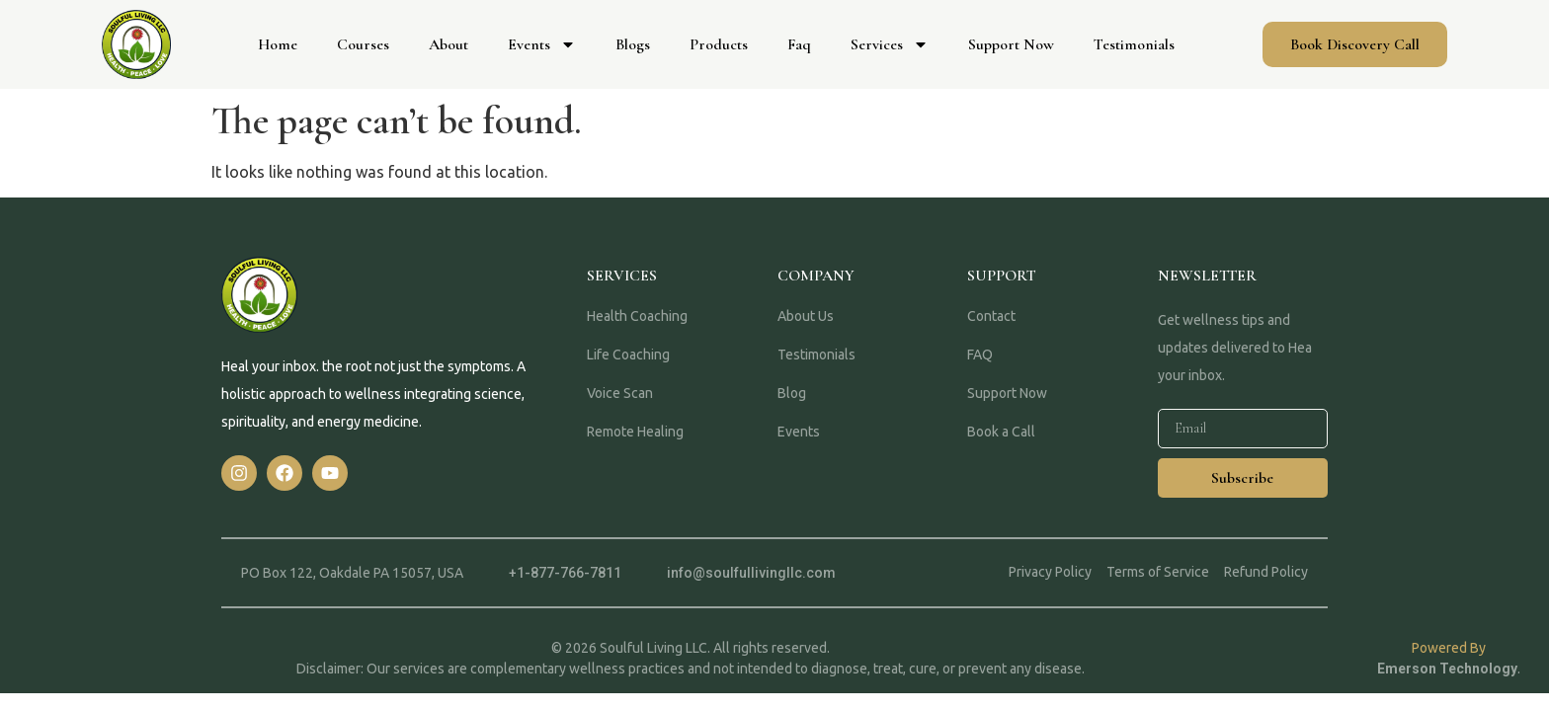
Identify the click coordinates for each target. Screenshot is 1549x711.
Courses (363, 44)
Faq (799, 44)
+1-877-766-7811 (565, 573)
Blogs (632, 44)
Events (542, 44)
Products (719, 44)
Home (277, 44)
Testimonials (1134, 44)
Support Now (1011, 44)
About (448, 44)
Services (890, 44)
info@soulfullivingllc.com (751, 573)
